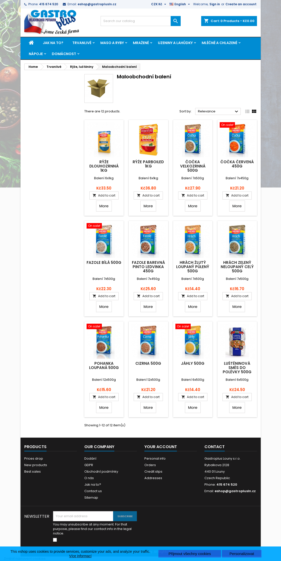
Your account (160, 447)
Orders (150, 465)
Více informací (80, 556)
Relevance (219, 112)
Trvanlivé (81, 42)
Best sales (32, 471)
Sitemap (91, 497)
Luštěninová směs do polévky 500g (237, 368)
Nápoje (36, 53)
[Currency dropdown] (159, 4)
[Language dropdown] (180, 4)
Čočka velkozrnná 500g (192, 166)
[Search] (141, 21)
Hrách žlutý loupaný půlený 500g (192, 267)
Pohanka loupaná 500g (104, 365)
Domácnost (64, 53)
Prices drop (33, 458)
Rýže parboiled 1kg (148, 164)
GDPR (88, 465)
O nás (89, 478)
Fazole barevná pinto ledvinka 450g (148, 267)
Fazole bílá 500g (104, 262)
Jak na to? (53, 42)
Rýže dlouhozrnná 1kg (104, 166)
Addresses (153, 478)
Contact (214, 447)
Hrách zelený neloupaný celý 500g (237, 267)
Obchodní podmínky (101, 471)
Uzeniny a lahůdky (175, 42)
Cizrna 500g (148, 363)
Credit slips (153, 471)
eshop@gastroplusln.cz (97, 4)
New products (35, 465)
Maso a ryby (112, 42)
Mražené (141, 42)
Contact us (93, 491)
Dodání (90, 458)
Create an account (240, 4)
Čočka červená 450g (237, 164)
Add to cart (104, 195)
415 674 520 (48, 4)
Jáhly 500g (192, 363)
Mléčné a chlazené (219, 42)
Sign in (214, 4)
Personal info (155, 458)
